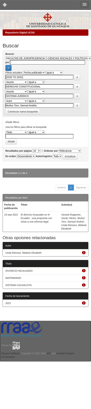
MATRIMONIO (13, 278)
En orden (10, 156)
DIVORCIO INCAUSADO (19, 270)
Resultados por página (18, 150)
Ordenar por (51, 150)
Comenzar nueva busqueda (23, 111)
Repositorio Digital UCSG (20, 32)
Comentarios (8, 356)
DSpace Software (10, 353)
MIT (49, 353)
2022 (8, 303)
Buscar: (9, 53)
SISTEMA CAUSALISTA (18, 285)
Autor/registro (44, 156)
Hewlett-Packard (65, 353)
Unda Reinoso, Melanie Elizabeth (23, 252)
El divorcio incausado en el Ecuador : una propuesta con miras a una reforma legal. (36, 218)
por (7, 62)
